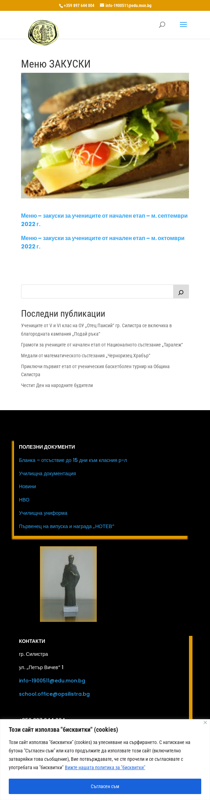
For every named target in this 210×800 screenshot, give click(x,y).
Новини (27, 486)
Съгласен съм (105, 786)
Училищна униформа (43, 513)
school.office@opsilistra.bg (54, 693)
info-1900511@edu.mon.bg (52, 680)
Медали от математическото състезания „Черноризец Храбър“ (85, 355)
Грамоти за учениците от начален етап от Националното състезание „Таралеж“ (102, 345)
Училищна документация (47, 473)
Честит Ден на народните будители (57, 385)
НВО (24, 499)
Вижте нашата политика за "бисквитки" (105, 767)
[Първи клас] (181, 292)
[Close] (205, 722)
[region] (105, 759)
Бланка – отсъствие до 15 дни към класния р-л (73, 460)
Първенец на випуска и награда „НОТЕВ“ (66, 526)
